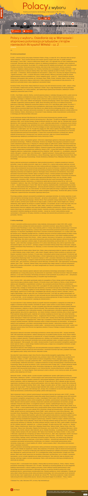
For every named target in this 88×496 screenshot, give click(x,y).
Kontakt (73, 26)
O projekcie (63, 26)
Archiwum (15, 489)
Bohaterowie (44, 26)
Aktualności (34, 26)
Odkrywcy (53, 26)
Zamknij (85, 494)
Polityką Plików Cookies (76, 491)
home (15, 26)
